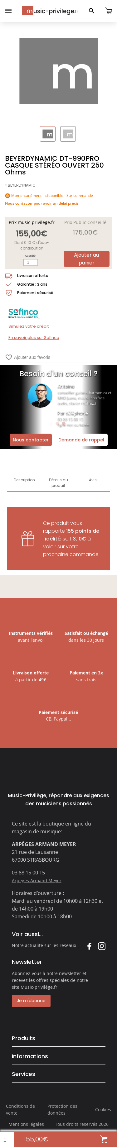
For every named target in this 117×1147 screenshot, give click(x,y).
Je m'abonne (31, 1000)
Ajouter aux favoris (27, 357)
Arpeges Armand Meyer (36, 880)
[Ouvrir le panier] (108, 10)
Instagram (101, 946)
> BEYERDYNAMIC (20, 185)
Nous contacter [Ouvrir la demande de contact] (31, 440)
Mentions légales (26, 1124)
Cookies (103, 1109)
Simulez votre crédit (28, 326)
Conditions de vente (20, 1109)
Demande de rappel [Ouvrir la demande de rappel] (81, 440)
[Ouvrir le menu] (8, 10)
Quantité (30, 256)
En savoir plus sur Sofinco (33, 337)
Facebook (89, 946)
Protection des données (62, 1109)
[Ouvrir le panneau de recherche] (91, 10)
